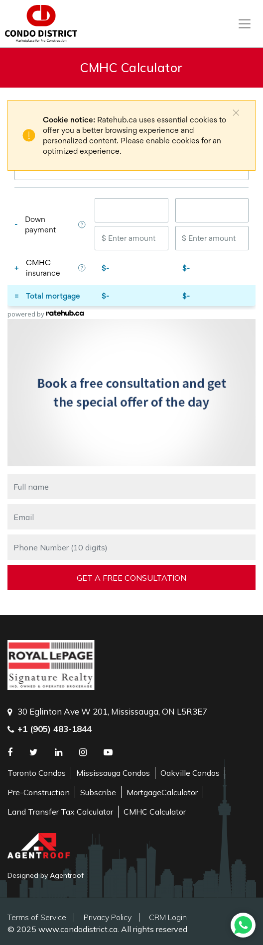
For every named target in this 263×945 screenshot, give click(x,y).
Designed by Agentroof (45, 875)
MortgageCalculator (162, 792)
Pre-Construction (38, 792)
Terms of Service (36, 917)
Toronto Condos (36, 773)
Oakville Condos (190, 773)
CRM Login (168, 917)
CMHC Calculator (155, 812)
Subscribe (98, 792)
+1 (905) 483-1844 (54, 729)
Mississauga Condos (113, 773)
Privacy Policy (108, 917)
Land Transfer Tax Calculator (60, 812)
